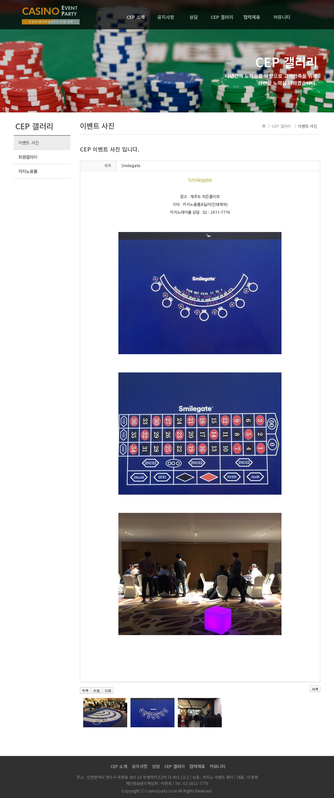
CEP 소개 (136, 17)
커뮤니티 (281, 17)
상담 (194, 17)
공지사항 (165, 17)
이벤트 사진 (28, 142)
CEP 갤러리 (222, 17)
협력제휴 (251, 17)
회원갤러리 (28, 157)
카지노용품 (28, 171)
